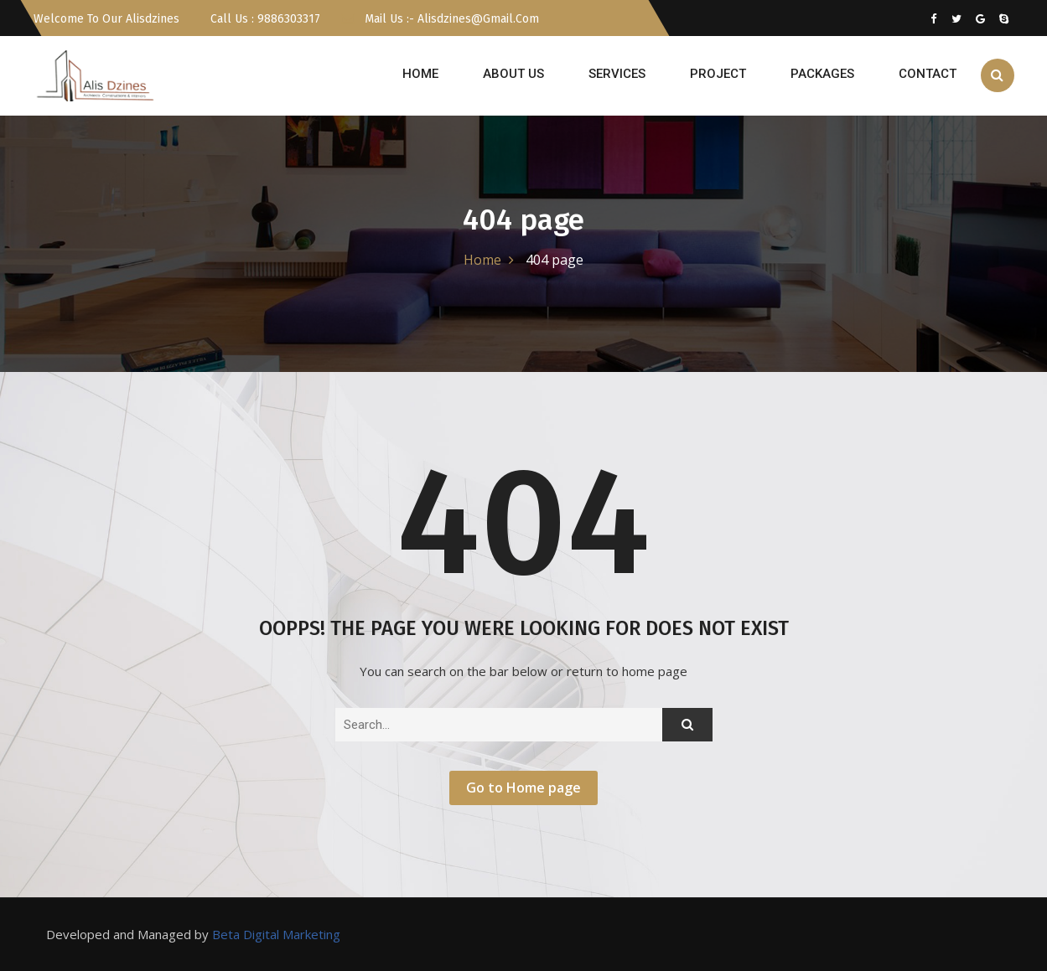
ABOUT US (513, 73)
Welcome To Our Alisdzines (106, 19)
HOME (420, 73)
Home (482, 259)
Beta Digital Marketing (276, 934)
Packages (822, 73)
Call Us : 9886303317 (263, 19)
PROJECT (718, 73)
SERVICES (616, 73)
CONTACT (927, 73)
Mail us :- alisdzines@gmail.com (440, 19)
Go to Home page (523, 787)
